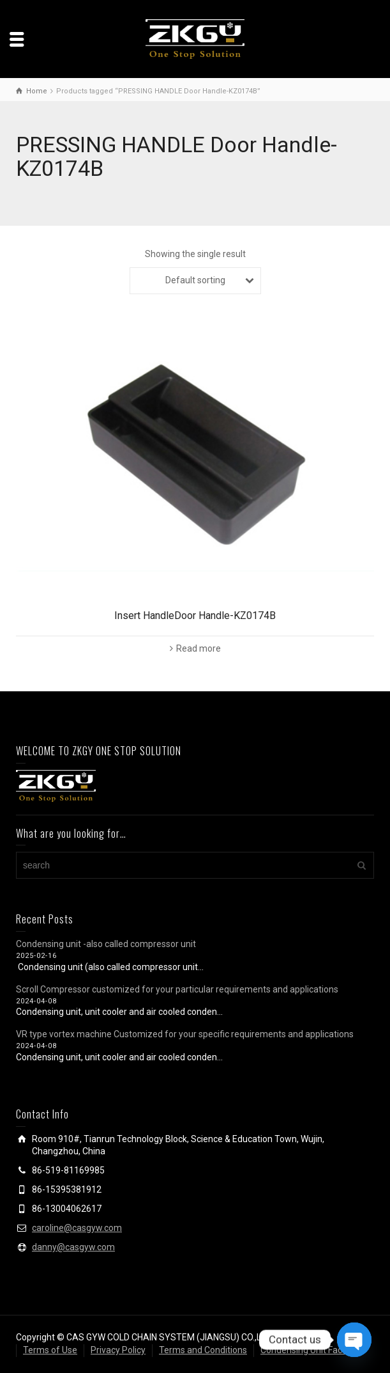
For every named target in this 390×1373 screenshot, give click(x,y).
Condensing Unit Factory (309, 1350)
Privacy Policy (118, 1350)
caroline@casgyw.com (77, 1228)
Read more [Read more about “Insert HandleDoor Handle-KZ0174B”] (198, 648)
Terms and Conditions (203, 1350)
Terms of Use (50, 1350)
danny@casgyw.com (73, 1247)
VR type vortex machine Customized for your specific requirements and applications (185, 1034)
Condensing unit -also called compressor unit (106, 944)
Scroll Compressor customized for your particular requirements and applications (177, 989)
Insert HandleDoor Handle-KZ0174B (195, 615)
